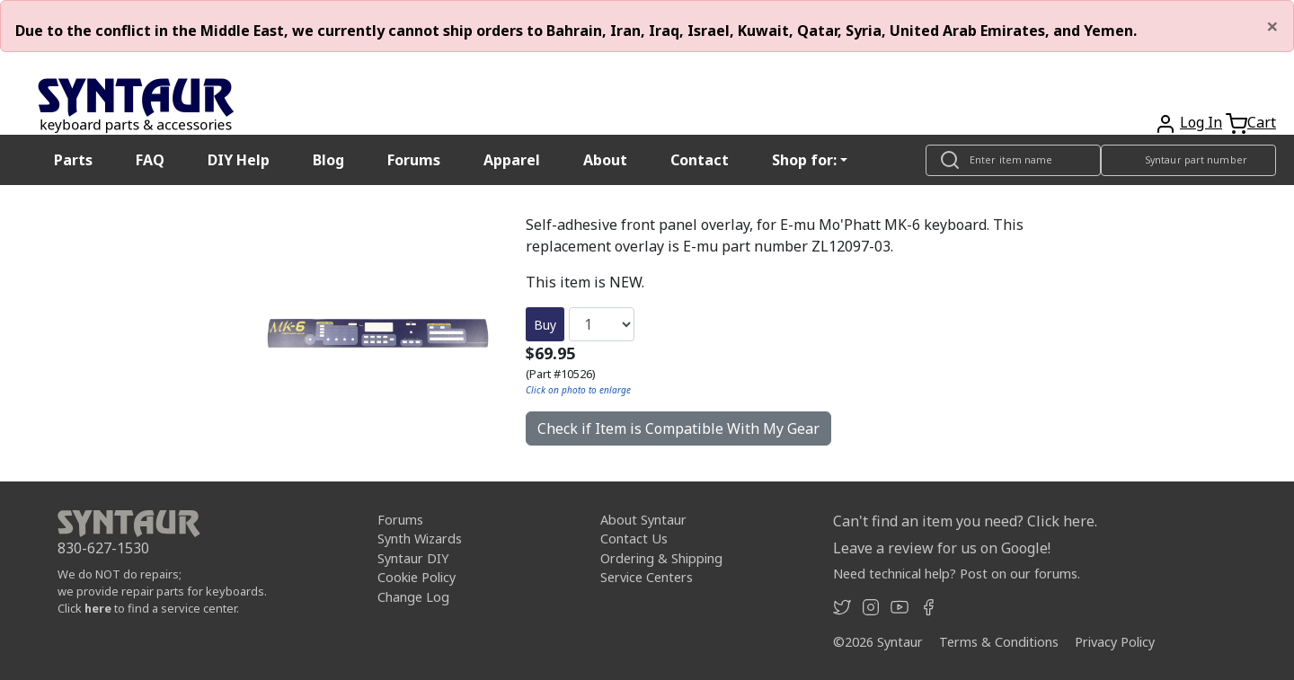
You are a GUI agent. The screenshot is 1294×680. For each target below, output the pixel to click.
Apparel (511, 160)
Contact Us (634, 538)
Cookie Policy (416, 577)
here (97, 608)
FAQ (150, 160)
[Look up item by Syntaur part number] (1188, 160)
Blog (328, 160)
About (605, 160)
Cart (1261, 122)
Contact (699, 160)
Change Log (413, 596)
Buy (545, 324)
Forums (413, 160)
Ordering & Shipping (661, 558)
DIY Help (239, 160)
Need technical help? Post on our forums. (956, 573)
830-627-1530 (103, 548)
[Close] (1272, 26)
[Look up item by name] (1013, 160)
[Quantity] (601, 324)
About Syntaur (643, 519)
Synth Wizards (419, 538)
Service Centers (646, 577)
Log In (1201, 122)
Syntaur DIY (412, 558)
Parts (73, 160)
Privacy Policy (1115, 641)
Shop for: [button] (804, 160)
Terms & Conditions (999, 641)
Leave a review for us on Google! (941, 548)
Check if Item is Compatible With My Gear (678, 428)
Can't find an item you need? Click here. (965, 521)
